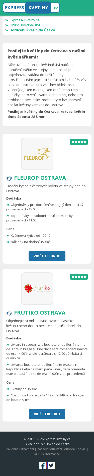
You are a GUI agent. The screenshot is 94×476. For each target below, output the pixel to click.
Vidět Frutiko (47, 413)
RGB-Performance (47, 454)
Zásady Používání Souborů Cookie (61, 449)
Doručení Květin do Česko (30, 30)
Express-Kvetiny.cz (22, 20)
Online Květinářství (22, 25)
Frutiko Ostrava (39, 312)
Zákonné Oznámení (20, 449)
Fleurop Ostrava (40, 177)
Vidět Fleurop (47, 256)
